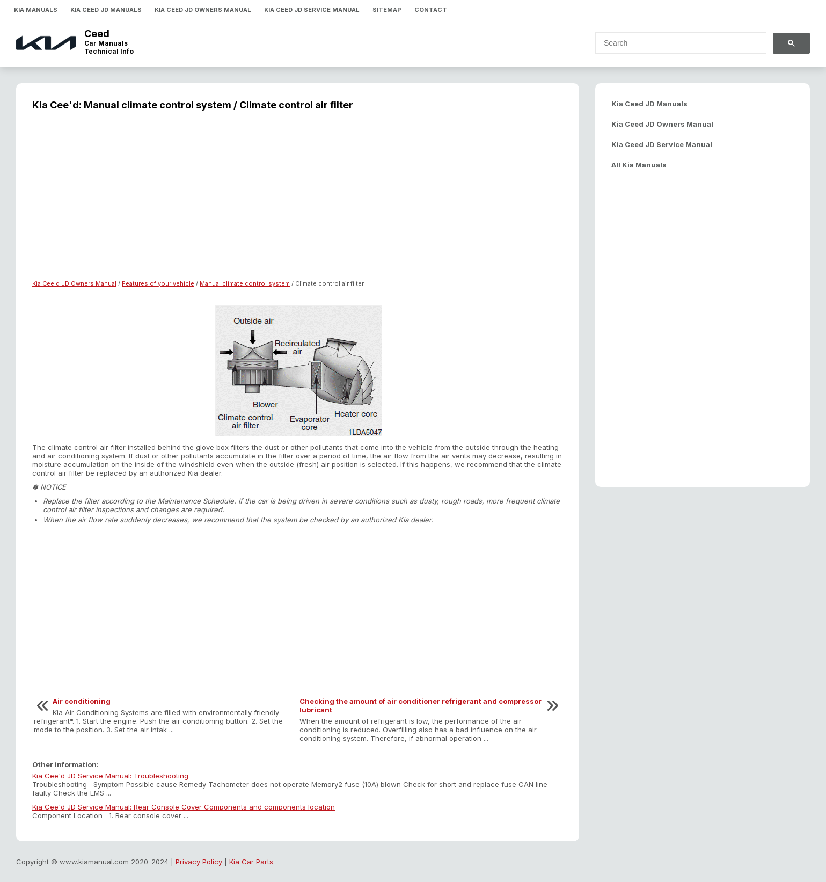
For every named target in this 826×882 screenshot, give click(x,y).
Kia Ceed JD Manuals (106, 9)
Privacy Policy (199, 861)
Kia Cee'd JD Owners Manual (74, 283)
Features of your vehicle (158, 283)
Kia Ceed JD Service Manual (312, 9)
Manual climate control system (245, 283)
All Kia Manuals (639, 165)
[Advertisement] (297, 202)
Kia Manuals (35, 9)
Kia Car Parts (251, 861)
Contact (430, 9)
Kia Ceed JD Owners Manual (203, 9)
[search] (674, 43)
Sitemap (386, 9)
